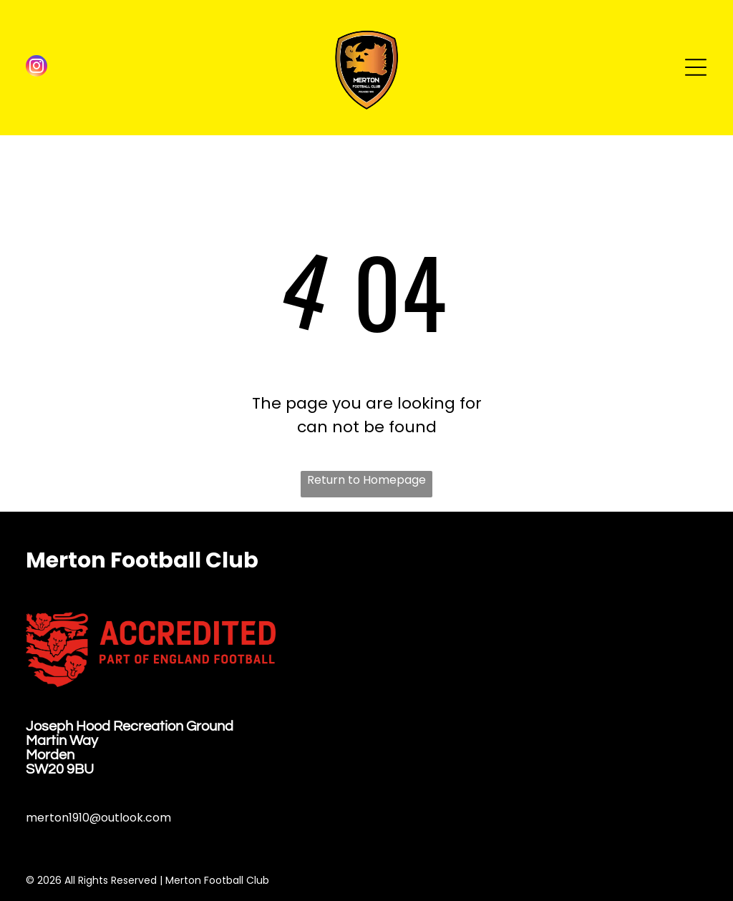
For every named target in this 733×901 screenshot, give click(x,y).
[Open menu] (696, 67)
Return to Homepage (366, 480)
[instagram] (36, 67)
